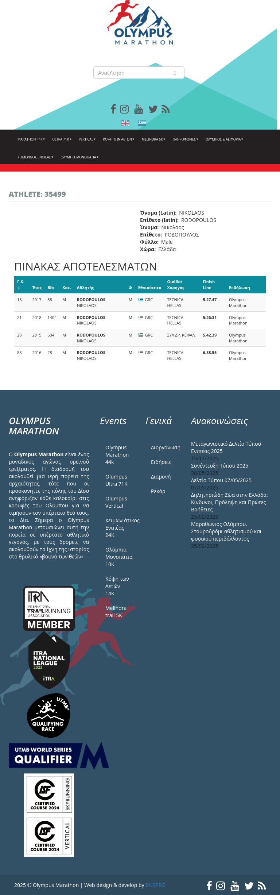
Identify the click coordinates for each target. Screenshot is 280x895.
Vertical (86, 142)
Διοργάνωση (165, 447)
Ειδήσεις (161, 461)
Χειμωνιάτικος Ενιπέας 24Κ (120, 527)
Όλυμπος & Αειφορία (223, 142)
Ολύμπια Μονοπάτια (79, 160)
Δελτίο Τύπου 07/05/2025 (221, 480)
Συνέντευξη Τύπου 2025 (219, 465)
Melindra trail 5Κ (116, 611)
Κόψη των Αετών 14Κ (117, 586)
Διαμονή (161, 476)
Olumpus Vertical (116, 502)
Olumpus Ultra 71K (116, 480)
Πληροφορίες (185, 142)
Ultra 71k (61, 142)
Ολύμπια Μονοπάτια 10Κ (119, 557)
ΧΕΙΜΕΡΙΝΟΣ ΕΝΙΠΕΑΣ (34, 160)
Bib (50, 287)
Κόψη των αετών (118, 142)
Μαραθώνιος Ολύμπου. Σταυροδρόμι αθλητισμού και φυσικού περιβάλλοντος (226, 531)
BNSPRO (155, 884)
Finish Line (209, 284)
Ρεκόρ (158, 491)
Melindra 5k (153, 142)
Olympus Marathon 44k (117, 454)
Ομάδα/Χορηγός (175, 284)
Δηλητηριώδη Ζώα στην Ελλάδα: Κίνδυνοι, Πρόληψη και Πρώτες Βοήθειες (229, 502)
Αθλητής (85, 287)
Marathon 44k (30, 142)
